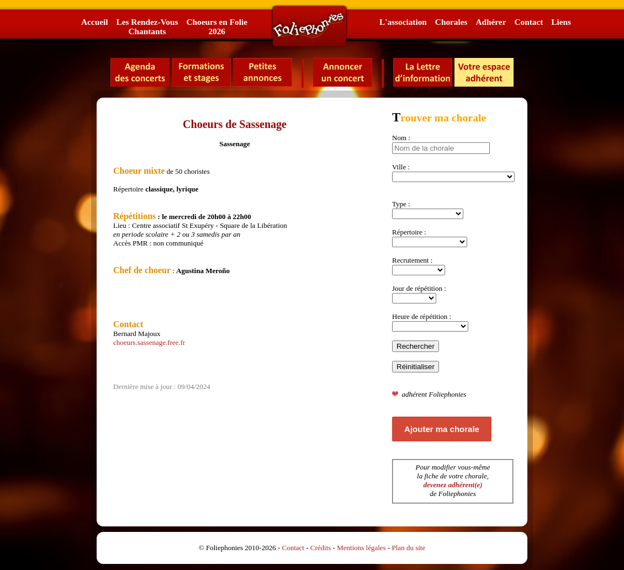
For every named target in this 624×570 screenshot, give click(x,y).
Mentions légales (361, 548)
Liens (561, 21)
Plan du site (409, 548)
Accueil (94, 21)
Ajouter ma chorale (441, 429)
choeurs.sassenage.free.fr (149, 342)
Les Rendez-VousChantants (147, 26)
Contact (528, 21)
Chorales (451, 21)
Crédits (320, 548)
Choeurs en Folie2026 (216, 26)
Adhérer (490, 21)
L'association (403, 21)
